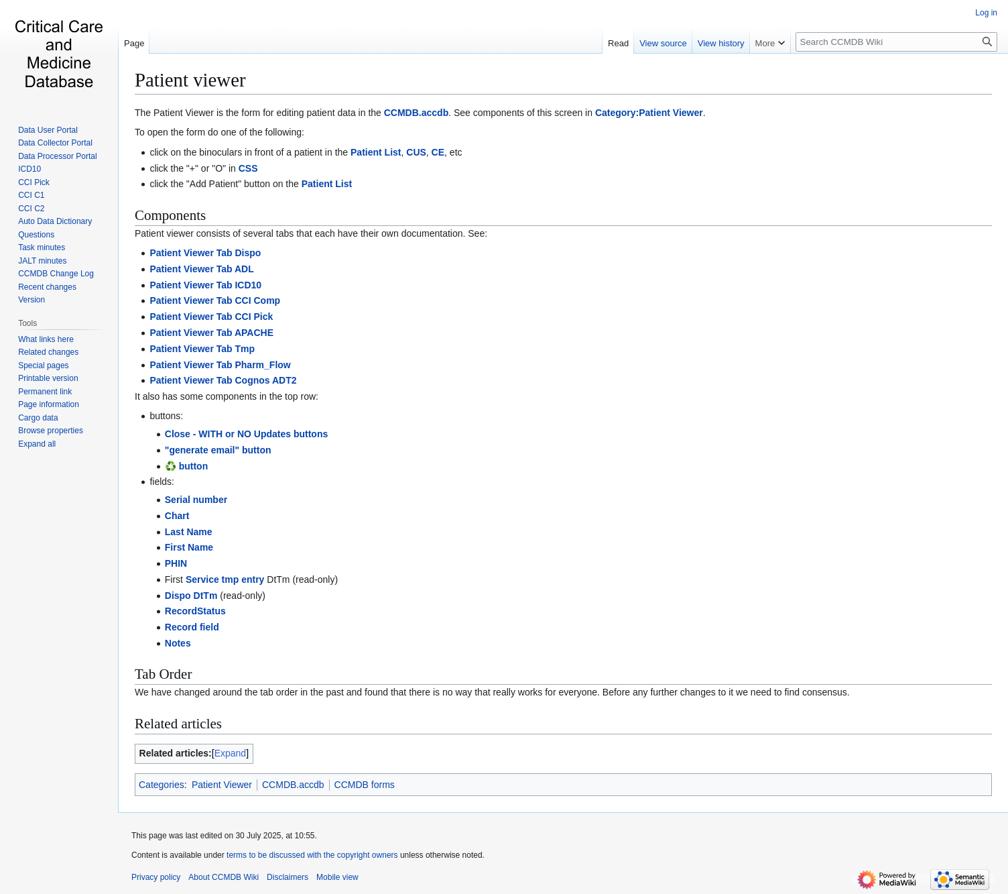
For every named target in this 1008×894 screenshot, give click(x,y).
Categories (161, 784)
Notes (178, 643)
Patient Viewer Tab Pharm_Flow (219, 364)
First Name (189, 547)
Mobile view (337, 877)
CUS (416, 152)
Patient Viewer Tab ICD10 (205, 285)
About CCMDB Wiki (223, 877)
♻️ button (186, 466)
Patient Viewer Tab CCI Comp (214, 300)
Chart (177, 515)
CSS (248, 168)
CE (438, 152)
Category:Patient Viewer (649, 112)
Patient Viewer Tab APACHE (211, 332)
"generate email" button (218, 450)
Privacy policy (155, 877)
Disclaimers (287, 877)
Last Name (188, 531)
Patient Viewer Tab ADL (201, 269)
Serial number (196, 499)
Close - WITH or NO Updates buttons (246, 434)
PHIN (176, 563)
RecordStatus (195, 611)
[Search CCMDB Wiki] (896, 42)
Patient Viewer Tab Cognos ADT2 (222, 380)
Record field (192, 627)
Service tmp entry (225, 579)
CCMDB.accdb (416, 112)
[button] (37, 444)
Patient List (376, 152)
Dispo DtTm (191, 595)
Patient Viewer (222, 784)
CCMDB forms (364, 784)
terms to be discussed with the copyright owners (312, 855)
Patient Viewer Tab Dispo (205, 252)
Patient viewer (190, 80)
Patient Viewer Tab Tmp (202, 348)
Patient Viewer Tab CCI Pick (211, 316)
